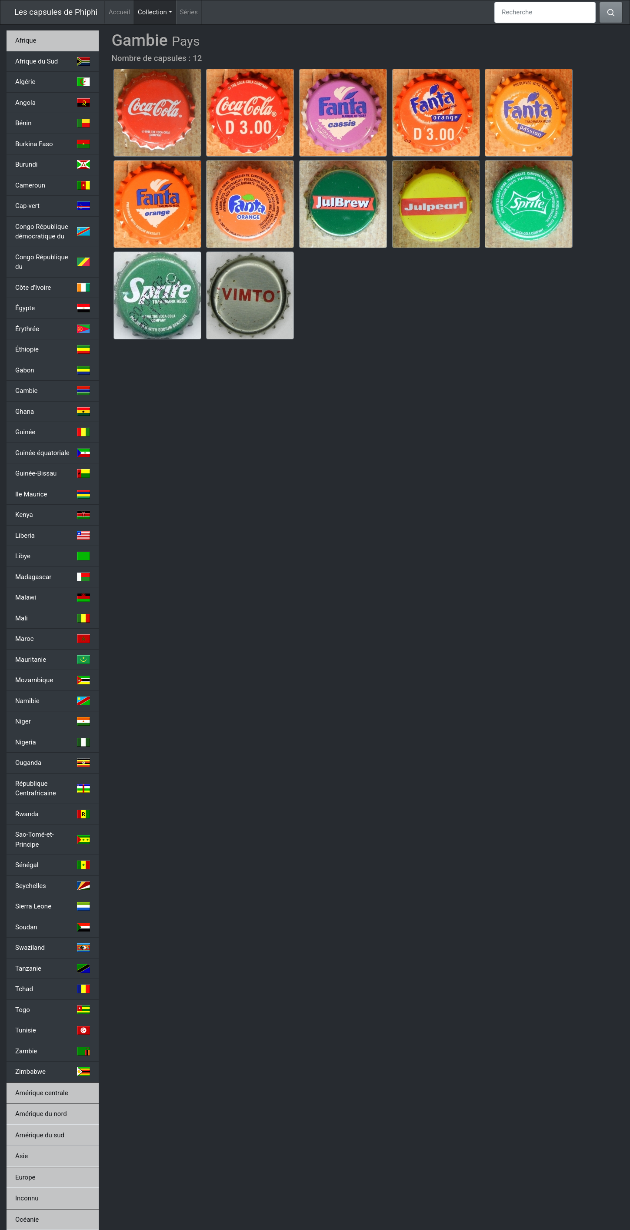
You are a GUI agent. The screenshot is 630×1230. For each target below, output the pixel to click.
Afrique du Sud (52, 61)
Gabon (52, 370)
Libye (52, 556)
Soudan (52, 927)
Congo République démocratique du (52, 232)
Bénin (52, 123)
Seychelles (52, 885)
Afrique (25, 40)
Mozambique (52, 680)
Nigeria (52, 742)
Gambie (52, 390)
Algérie (52, 81)
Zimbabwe (52, 1071)
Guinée (52, 432)
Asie (21, 1156)
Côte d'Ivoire (52, 287)
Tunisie (52, 1030)
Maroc (52, 638)
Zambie (52, 1051)
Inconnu (27, 1198)
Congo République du (52, 262)
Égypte (52, 308)
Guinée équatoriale (52, 453)
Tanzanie (52, 968)
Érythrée (52, 329)
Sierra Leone (52, 906)
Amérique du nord (41, 1114)
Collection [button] (157, 11)
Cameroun (52, 185)
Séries (189, 12)
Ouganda (52, 762)
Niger (52, 721)
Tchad (52, 989)
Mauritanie (52, 659)
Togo (52, 1009)
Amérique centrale (41, 1093)
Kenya (52, 514)
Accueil (119, 12)
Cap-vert (52, 205)
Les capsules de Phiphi (55, 12)
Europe (25, 1177)
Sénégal (52, 865)
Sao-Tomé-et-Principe (52, 839)
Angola (52, 102)
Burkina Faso (52, 144)
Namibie (52, 701)
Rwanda (52, 814)
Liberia (52, 535)
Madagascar (52, 577)
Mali (52, 618)
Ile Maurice (52, 494)
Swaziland (52, 947)
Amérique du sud (39, 1135)
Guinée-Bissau (52, 473)
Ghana (52, 411)
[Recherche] (545, 12)
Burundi (52, 164)
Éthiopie (52, 349)
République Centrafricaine (52, 789)
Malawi (52, 597)
